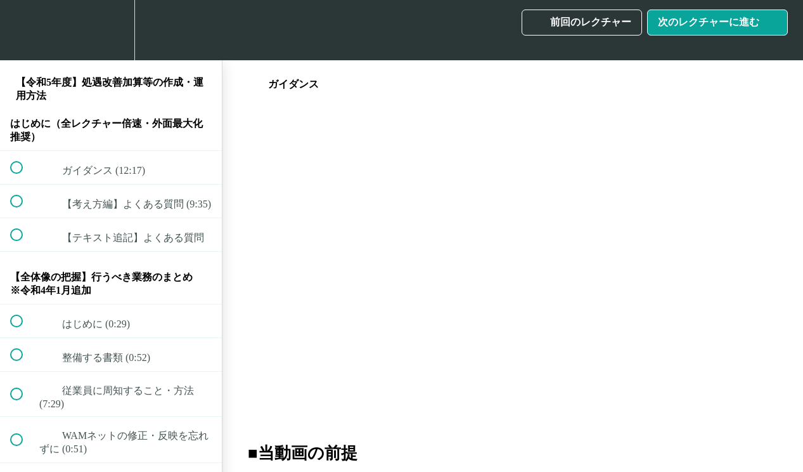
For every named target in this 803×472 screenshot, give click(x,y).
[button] (23, 30)
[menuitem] (110, 30)
